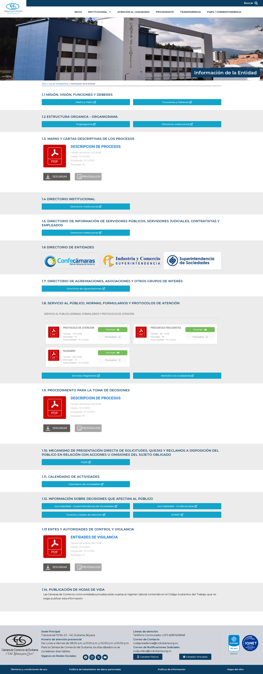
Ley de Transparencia (59, 84)
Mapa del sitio (235, 669)
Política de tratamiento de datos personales (95, 669)
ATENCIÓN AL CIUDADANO (133, 11)
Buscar (248, 3)
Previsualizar (112, 340)
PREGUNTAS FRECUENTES (166, 327)
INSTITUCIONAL (99, 12)
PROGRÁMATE (165, 11)
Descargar (112, 332)
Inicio (44, 84)
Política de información (172, 669)
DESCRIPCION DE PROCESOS (96, 146)
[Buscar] (256, 3)
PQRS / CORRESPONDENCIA (224, 11)
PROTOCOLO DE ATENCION (78, 327)
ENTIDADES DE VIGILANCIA (94, 539)
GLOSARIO (69, 352)
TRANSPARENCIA (190, 11)
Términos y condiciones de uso (29, 669)
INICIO (78, 11)
